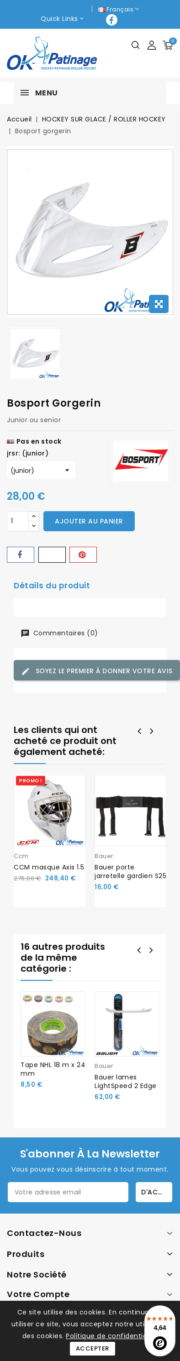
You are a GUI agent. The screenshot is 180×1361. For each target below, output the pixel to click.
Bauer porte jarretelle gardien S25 (130, 871)
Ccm (21, 856)
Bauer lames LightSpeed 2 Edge (126, 1081)
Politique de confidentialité (112, 1335)
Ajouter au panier (89, 521)
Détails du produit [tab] (52, 585)
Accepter (92, 1348)
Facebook (112, 20)
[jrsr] (41, 470)
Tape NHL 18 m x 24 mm (53, 1069)
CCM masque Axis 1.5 (49, 867)
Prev (139, 951)
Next (152, 951)
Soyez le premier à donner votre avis (97, 671)
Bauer (104, 856)
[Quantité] (18, 521)
